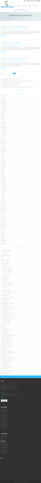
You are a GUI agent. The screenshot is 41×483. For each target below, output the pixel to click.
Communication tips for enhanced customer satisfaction (14, 26)
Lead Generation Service (5, 329)
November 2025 (4, 105)
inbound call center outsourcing (6, 315)
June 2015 (3, 232)
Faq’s (14, 10)
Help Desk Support (4, 435)
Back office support (4, 253)
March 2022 (3, 159)
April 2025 (3, 119)
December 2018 (4, 212)
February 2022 (3, 161)
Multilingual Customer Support (6, 337)
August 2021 (3, 167)
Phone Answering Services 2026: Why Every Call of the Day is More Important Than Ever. (16, 81)
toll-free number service (5, 370)
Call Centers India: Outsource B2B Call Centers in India (13, 58)
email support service (5, 301)
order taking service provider (6, 344)
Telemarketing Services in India (6, 366)
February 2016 (3, 218)
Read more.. (3, 392)
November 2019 (4, 202)
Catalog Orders (3, 427)
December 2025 (4, 103)
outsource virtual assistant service (7, 360)
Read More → (3, 35)
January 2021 (3, 180)
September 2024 (4, 133)
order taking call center (5, 342)
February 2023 (3, 147)
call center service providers (6, 275)
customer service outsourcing (6, 291)
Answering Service (4, 450)
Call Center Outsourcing (5, 418)
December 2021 (4, 165)
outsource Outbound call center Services (8, 358)
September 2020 (4, 188)
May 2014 (3, 242)
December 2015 (4, 222)
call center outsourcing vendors (6, 271)
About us (19, 6)
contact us (35, 6)
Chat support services (5, 279)
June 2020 (3, 194)
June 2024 (3, 139)
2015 (4, 17)
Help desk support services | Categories (8, 313)
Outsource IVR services (5, 354)
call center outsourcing (19, 28)
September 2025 (4, 109)
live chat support (4, 333)
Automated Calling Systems (6, 249)
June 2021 (3, 170)
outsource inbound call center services (7, 352)
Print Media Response (4, 423)
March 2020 (3, 200)
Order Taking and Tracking (5, 452)
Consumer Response (4, 415)
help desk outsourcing (5, 311)
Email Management (4, 446)
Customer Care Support (5, 410)
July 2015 (3, 230)
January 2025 (3, 125)
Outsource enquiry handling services (7, 350)
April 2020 (3, 198)
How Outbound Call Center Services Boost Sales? (10, 85)
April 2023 (3, 145)
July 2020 (3, 192)
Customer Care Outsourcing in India (7, 283)
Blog (28, 10)
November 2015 (4, 224)
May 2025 (3, 117)
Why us (30, 6)
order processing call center (6, 339)
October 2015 (3, 226)
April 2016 (3, 214)
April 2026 (3, 95)
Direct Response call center (6, 295)
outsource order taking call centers (7, 356)
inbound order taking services (6, 321)
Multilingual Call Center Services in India (8, 335)
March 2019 (3, 206)
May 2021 (3, 172)
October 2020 (3, 186)
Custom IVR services (4, 281)
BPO (2, 257)
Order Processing (4, 426)
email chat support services (6, 299)
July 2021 (3, 169)
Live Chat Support (4, 449)
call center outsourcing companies (7, 267)
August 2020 (3, 190)
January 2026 (3, 101)
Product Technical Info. (5, 437)
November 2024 (4, 129)
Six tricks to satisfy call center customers (10, 42)
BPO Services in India (4, 259)
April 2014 (3, 244)
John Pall (13, 28)
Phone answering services (5, 362)
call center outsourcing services (6, 269)
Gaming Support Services (5, 309)
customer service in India (5, 289)
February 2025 (3, 123)
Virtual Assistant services (5, 372)
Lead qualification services (5, 331)
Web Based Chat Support (5, 447)
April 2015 (3, 236)
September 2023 (4, 141)
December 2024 (4, 127)
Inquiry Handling (3, 413)
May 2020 (3, 196)
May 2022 (3, 157)
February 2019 (3, 208)
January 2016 (3, 220)
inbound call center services (6, 319)
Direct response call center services (7, 297)
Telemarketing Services (5, 364)
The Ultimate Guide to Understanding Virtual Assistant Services (12, 83)
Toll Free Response (4, 412)
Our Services (24, 6)
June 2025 (3, 115)
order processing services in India (7, 341)
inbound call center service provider (7, 317)
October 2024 (3, 131)
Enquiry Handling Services (5, 305)
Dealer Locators (3, 416)
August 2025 (3, 111)
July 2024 (3, 137)
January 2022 (3, 163)
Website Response (4, 443)
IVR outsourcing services (5, 325)
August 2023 (3, 143)
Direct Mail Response (4, 444)
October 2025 (3, 107)
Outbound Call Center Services (6, 346)
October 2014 (3, 238)
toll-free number (4, 368)
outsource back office (5, 348)
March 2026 (3, 97)
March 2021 (3, 176)
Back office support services (6, 255)
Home (14, 6)
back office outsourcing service (6, 251)
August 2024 (3, 135)
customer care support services (6, 285)
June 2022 (3, 155)
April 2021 (3, 174)
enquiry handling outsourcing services (7, 303)
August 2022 (3, 153)
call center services (26, 28)
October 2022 (3, 149)
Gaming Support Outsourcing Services (7, 307)
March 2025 (3, 121)
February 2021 (3, 178)
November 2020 (4, 184)
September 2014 (4, 240)
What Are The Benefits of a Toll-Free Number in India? (11, 79)
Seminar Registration (4, 420)
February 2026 (3, 99)
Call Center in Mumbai (5, 263)
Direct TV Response (4, 421)
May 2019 (3, 204)
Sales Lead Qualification (5, 424)
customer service (4, 287)
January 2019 (3, 210)
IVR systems (3, 327)
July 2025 (3, 113)
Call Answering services (5, 261)
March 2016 (3, 216)
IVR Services (3, 438)
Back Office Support (4, 409)
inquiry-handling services (5, 323)
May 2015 (3, 234)
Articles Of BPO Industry (21, 10)
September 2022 (4, 151)
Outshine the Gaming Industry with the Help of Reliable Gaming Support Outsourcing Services (17, 86)
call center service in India (5, 273)
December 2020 (4, 182)
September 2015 (4, 228)
